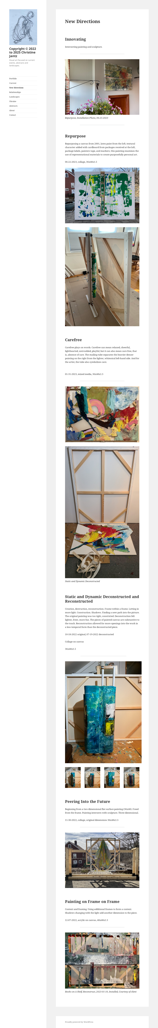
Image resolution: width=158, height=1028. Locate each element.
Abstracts (13, 106)
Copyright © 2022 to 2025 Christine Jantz (22, 52)
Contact (12, 115)
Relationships (15, 92)
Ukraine (12, 101)
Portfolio (13, 78)
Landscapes (14, 97)
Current (12, 83)
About (12, 110)
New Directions (16, 87)
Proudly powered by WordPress (79, 1022)
